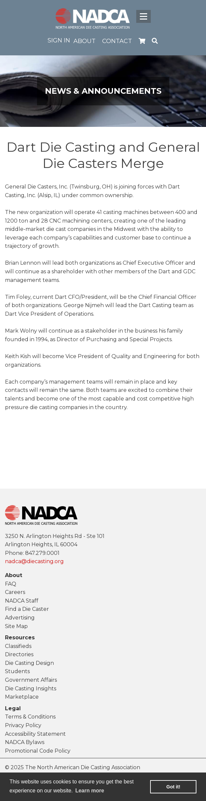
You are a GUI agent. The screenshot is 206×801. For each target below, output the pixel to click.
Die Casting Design (29, 663)
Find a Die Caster (27, 609)
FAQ (10, 584)
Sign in (59, 40)
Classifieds (18, 646)
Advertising (20, 617)
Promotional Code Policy (37, 751)
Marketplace (22, 697)
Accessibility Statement (35, 734)
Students (17, 671)
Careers (15, 592)
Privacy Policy (23, 725)
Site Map (16, 626)
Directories (19, 654)
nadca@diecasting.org (34, 561)
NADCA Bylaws (24, 742)
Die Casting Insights (30, 688)
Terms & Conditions (30, 717)
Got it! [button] (173, 786)
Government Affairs (31, 680)
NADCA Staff (21, 601)
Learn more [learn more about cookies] (89, 790)
